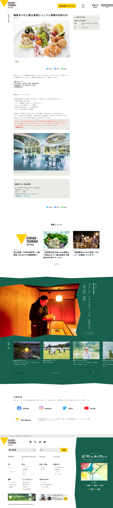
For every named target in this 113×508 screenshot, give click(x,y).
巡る (23, 464)
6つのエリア (26, 467)
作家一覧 (42, 469)
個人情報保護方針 (27, 489)
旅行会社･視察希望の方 (46, 484)
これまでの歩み (13, 482)
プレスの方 (43, 482)
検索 (63, 450)
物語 (92, 489)
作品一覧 (42, 467)
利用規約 (25, 487)
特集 (88, 485)
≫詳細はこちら (19, 127)
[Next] (93, 373)
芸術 (95, 485)
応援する (56, 464)
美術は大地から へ (56, 373)
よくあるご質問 (44, 487)
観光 (102, 485)
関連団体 (11, 487)
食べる (24, 471)
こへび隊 (56, 471)
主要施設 (25, 469)
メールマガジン (27, 479)
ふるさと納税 (57, 474)
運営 (98, 489)
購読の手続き (26, 482)
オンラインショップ (29, 456)
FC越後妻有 (57, 469)
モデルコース (12, 471)
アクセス (11, 456)
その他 (16, 61)
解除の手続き (26, 484)
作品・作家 (43, 464)
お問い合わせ (44, 479)
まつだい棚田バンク (59, 467)
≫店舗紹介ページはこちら (22, 196)
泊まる (24, 474)
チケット (11, 467)
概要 (9, 479)
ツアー (10, 469)
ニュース (8, 18)
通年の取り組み (13, 484)
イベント (42, 456)
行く (9, 464)
